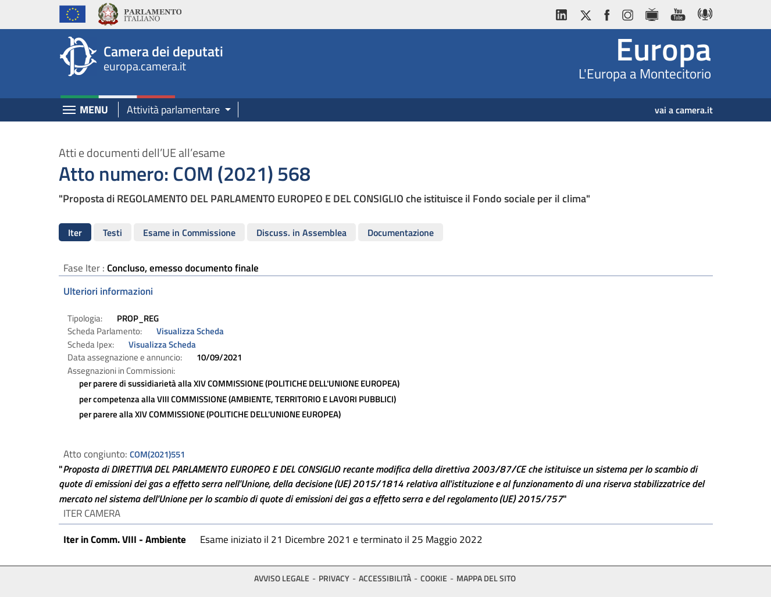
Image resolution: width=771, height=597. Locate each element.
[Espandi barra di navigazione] (69, 111)
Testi (112, 232)
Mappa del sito (486, 578)
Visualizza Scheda (190, 331)
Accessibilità (385, 578)
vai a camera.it (684, 110)
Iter (75, 232)
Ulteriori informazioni (108, 291)
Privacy (334, 578)
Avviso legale (281, 578)
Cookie (433, 578)
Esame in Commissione (189, 232)
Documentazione (400, 232)
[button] (174, 110)
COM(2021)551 (157, 454)
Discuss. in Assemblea (301, 232)
